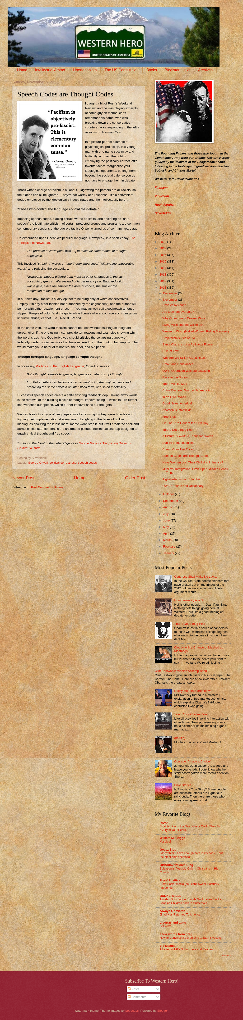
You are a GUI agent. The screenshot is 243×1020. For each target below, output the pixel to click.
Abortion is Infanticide (177, 410)
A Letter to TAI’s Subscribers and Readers (187, 949)
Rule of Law (170, 351)
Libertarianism (85, 70)
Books (151, 70)
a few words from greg (176, 934)
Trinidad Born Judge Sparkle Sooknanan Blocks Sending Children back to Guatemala (190, 901)
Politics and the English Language (60, 366)
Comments (137, 997)
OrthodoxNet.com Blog (176, 865)
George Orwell (38, 462)
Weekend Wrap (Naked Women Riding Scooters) (195, 331)
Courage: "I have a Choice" (192, 761)
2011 (163, 287)
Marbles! (165, 841)
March (167, 540)
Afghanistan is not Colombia (181, 479)
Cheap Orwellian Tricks (178, 449)
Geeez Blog (168, 849)
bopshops (132, 1010)
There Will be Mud (174, 383)
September (171, 501)
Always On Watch (172, 911)
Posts (133, 989)
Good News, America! (177, 403)
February (169, 546)
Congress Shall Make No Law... (195, 576)
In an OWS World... (175, 397)
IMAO (164, 823)
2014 (163, 268)
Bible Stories (182, 785)
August (168, 507)
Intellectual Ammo (50, 70)
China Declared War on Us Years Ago (187, 390)
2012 (163, 281)
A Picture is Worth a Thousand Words (187, 436)
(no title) (179, 738)
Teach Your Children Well (191, 714)
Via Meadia (167, 945)
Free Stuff (169, 416)
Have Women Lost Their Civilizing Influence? (192, 462)
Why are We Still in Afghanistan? (184, 357)
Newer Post (23, 478)
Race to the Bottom (175, 377)
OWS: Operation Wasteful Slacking (186, 370)
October (169, 494)
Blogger (162, 1010)
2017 (163, 248)
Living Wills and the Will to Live (183, 324)
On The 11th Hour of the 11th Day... (186, 423)
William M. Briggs (172, 838)
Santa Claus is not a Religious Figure (187, 344)
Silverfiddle (163, 213)
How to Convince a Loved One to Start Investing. (191, 937)
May (166, 527)
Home (22, 70)
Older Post (135, 478)
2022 (163, 242)
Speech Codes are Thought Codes (185, 456)
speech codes (87, 462)
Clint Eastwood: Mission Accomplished (181, 671)
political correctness (62, 462)
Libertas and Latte (173, 922)
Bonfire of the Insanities (178, 442)
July (166, 514)
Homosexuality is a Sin (189, 600)
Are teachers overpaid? (178, 311)
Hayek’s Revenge (174, 305)
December (170, 293)
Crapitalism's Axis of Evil (178, 338)
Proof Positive (170, 880)
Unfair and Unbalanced (178, 364)
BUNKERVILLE (170, 896)
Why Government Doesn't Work (183, 318)
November (170, 299)
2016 (163, 255)
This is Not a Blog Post (177, 429)
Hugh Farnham (165, 204)
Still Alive (165, 926)
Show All (226, 955)
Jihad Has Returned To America (180, 914)
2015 (163, 261)
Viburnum (162, 196)
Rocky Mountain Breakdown (193, 691)
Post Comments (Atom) (47, 487)
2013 (163, 274)
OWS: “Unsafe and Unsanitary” (183, 486)
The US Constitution (121, 70)
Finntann (161, 187)
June (167, 520)
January (169, 553)
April (166, 533)
